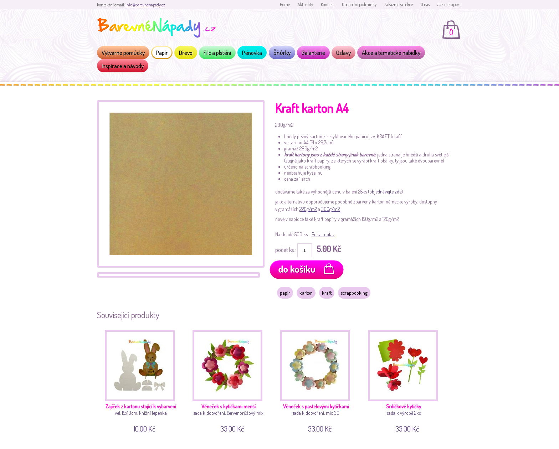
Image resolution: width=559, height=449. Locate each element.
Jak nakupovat (449, 4)
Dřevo (186, 52)
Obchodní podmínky (359, 4)
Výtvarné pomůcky (123, 52)
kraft (327, 293)
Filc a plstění (217, 52)
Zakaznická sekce (398, 4)
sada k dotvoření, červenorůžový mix (230, 380)
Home (285, 4)
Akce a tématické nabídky (391, 52)
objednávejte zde (385, 192)
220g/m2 (308, 209)
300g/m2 (330, 209)
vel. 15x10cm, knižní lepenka (142, 380)
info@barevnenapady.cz (145, 4)
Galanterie (313, 52)
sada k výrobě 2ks (405, 380)
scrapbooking (354, 293)
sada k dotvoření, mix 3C (318, 380)
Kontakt (327, 4)
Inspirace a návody (123, 65)
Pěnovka (252, 52)
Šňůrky (282, 52)
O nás (425, 4)
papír (285, 293)
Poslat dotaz (323, 234)
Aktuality (305, 4)
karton (306, 293)
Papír (162, 52)
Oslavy (343, 52)
